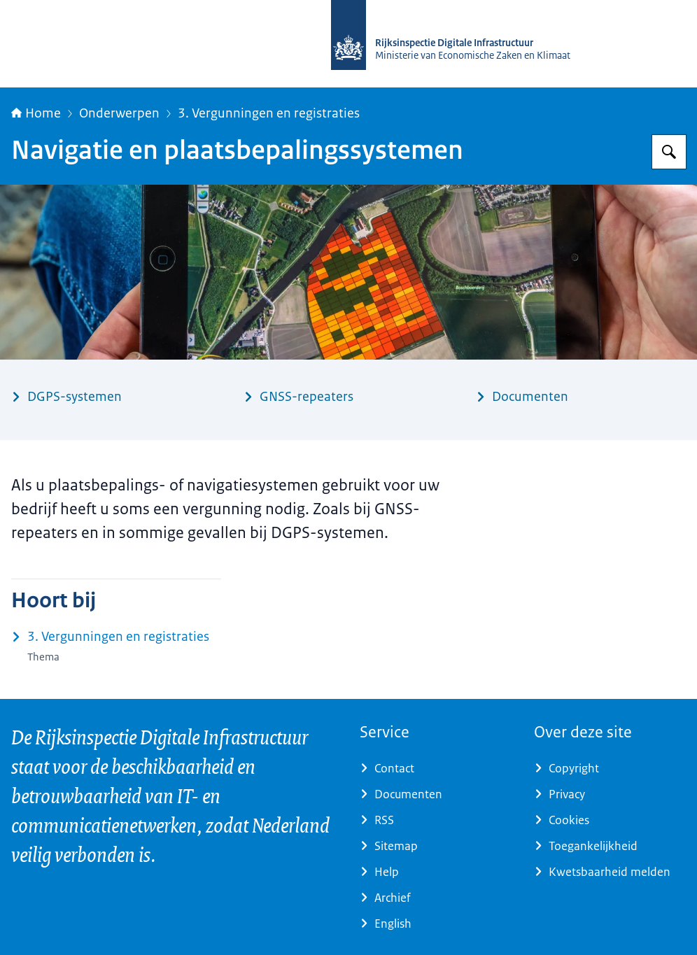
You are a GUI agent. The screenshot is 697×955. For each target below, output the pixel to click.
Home (36, 113)
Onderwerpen (119, 113)
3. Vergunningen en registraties (269, 113)
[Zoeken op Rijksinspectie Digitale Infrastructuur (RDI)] (669, 152)
